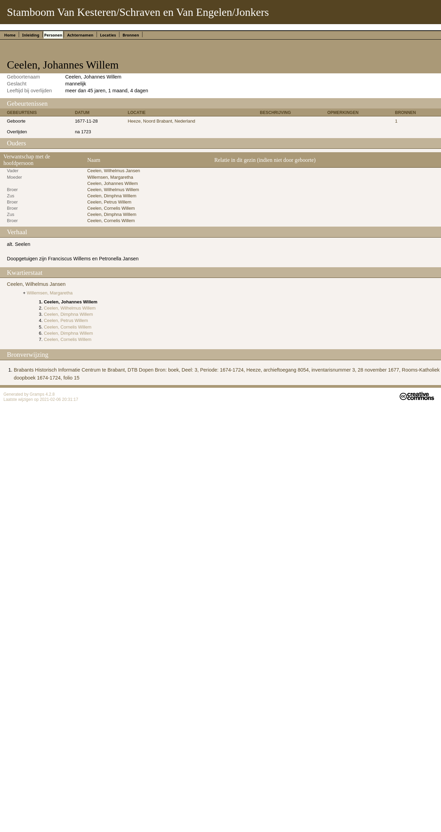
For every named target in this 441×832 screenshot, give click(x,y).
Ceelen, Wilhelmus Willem (113, 189)
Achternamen (80, 35)
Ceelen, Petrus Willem (109, 202)
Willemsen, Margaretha (110, 177)
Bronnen (131, 35)
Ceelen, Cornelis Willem (111, 208)
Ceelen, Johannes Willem (112, 183)
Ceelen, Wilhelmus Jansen (113, 170)
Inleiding (30, 35)
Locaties (108, 35)
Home (10, 35)
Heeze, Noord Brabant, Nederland (161, 121)
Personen (53, 35)
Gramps (37, 394)
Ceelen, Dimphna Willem (111, 195)
